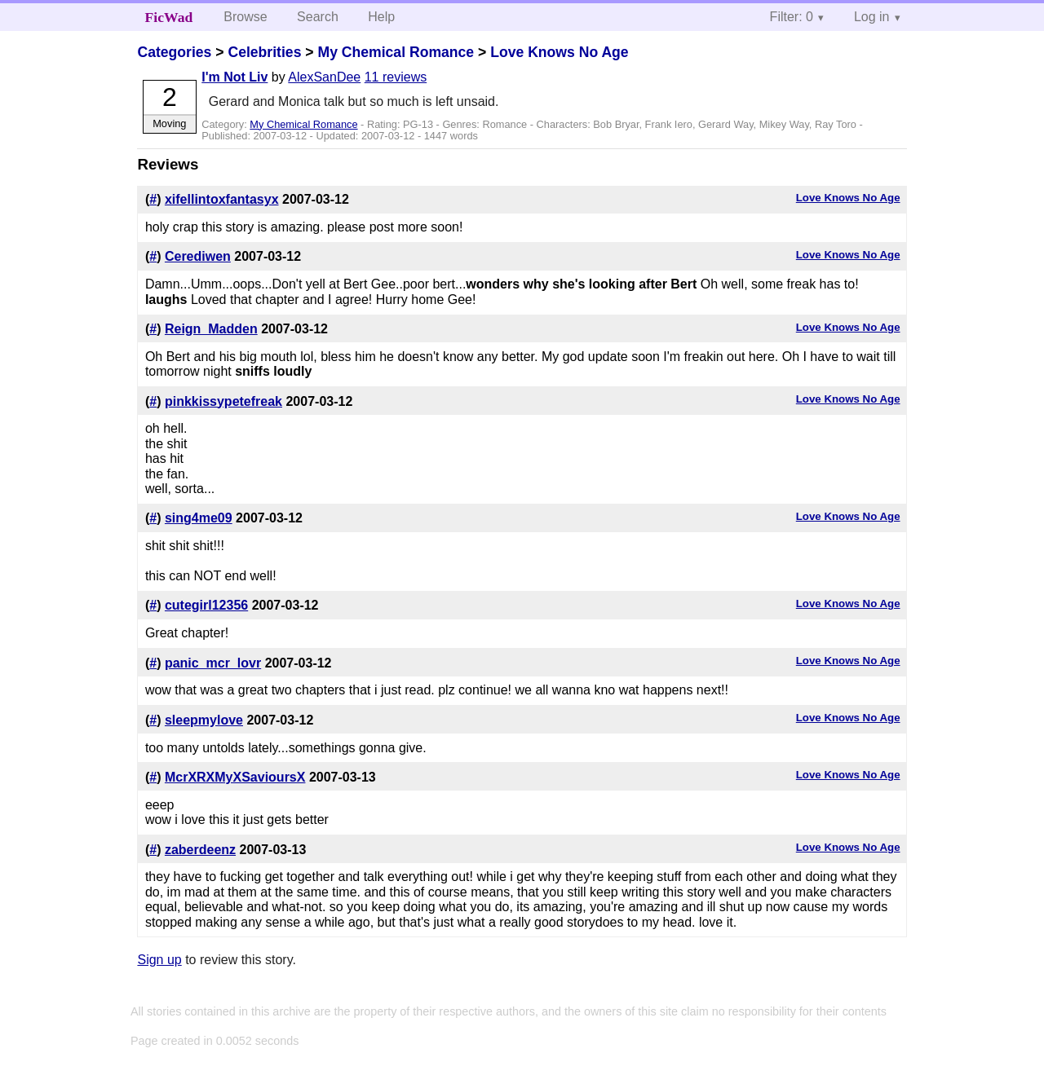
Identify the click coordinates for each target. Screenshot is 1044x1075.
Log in (872, 17)
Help (381, 17)
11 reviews (396, 77)
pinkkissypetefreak (223, 401)
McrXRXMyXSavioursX (235, 777)
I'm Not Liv (234, 77)
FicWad (169, 17)
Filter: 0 (791, 17)
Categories (174, 52)
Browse (245, 17)
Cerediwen (198, 256)
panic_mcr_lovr (213, 663)
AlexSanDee (324, 77)
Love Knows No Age (559, 52)
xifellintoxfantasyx (222, 199)
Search (317, 17)
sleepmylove (204, 720)
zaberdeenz (200, 850)
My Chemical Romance (395, 52)
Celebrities (264, 52)
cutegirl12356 (206, 605)
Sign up (159, 960)
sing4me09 (198, 518)
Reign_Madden (211, 329)
